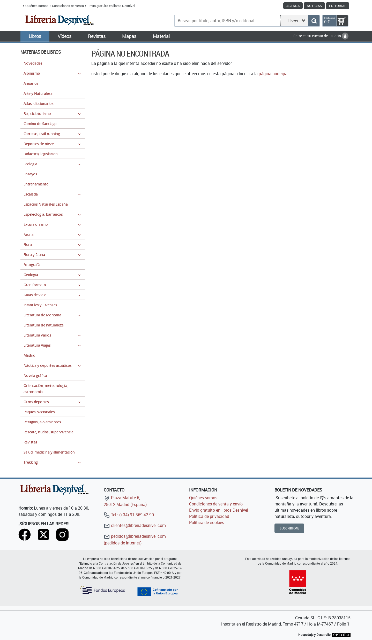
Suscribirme (289, 528)
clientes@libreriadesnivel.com (135, 525)
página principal (273, 73)
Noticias (314, 5)
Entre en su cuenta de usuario (320, 35)
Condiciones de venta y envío (216, 504)
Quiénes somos (36, 5)
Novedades (33, 63)
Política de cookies (206, 522)
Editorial (337, 5)
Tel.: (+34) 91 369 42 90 (129, 515)
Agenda (293, 5)
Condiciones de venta (68, 5)
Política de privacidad (209, 516)
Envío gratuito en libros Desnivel (111, 5)
